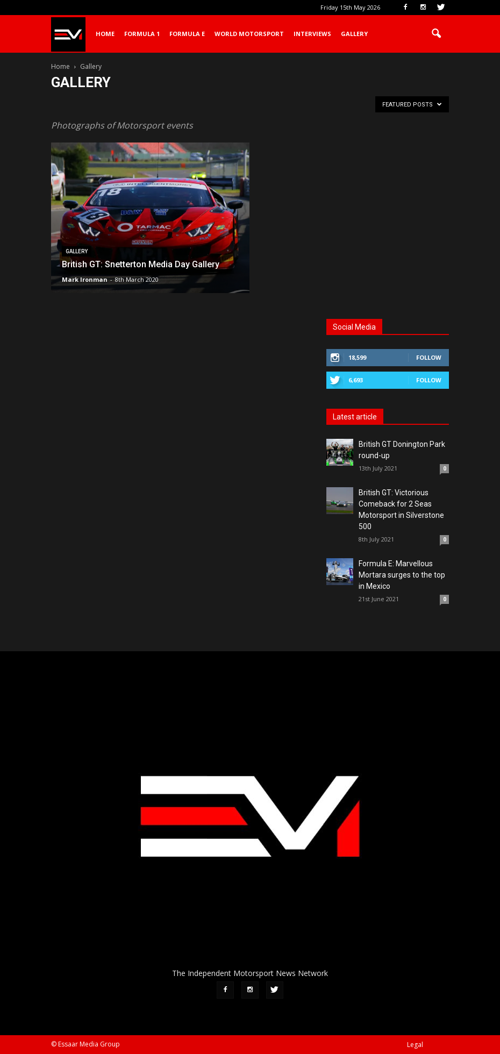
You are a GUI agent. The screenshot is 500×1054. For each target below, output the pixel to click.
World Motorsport (249, 34)
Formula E (187, 34)
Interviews (312, 34)
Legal (415, 1044)
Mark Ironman (85, 279)
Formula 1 (142, 34)
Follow (428, 357)
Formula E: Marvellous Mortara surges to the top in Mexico (402, 574)
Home (105, 34)
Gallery (354, 34)
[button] (436, 34)
